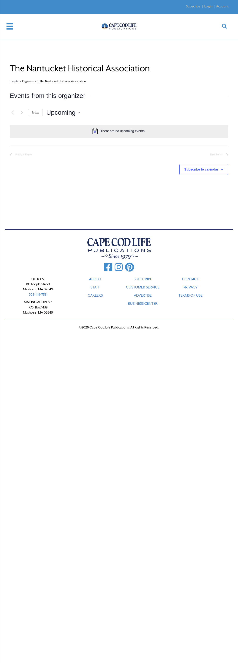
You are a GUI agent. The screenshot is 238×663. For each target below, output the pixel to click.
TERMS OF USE (190, 295)
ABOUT (95, 279)
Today (35, 112)
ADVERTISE (143, 295)
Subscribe (193, 6)
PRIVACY (190, 287)
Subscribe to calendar (201, 169)
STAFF (95, 287)
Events (14, 81)
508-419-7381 (38, 294)
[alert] (119, 131)
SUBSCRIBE (143, 279)
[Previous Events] (12, 112)
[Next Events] (21, 112)
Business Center (143, 303)
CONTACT (190, 279)
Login (208, 6)
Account (222, 6)
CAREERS (95, 295)
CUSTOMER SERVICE (142, 287)
